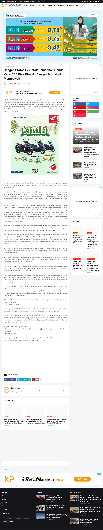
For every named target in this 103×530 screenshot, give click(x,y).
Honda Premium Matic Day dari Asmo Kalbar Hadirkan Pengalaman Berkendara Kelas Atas (35, 422)
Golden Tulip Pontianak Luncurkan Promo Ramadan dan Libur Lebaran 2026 (79, 265)
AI (3, 518)
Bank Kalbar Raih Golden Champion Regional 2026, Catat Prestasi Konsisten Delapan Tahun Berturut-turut (90, 498)
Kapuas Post (15, 388)
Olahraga (70, 5)
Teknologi (4, 509)
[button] (95, 6)
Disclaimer (39, 1)
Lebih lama (64, 469)
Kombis (41, 5)
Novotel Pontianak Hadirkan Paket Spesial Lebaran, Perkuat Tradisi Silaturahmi (78, 239)
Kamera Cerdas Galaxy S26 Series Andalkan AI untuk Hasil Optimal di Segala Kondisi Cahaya (56, 515)
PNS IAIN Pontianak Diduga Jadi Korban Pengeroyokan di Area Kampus (90, 176)
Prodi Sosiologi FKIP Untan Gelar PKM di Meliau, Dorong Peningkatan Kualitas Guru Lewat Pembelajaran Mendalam (91, 152)
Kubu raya (19, 518)
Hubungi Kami (19, 1)
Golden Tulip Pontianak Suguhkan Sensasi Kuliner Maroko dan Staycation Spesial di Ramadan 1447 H (93, 266)
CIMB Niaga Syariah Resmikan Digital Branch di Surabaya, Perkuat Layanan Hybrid (55, 497)
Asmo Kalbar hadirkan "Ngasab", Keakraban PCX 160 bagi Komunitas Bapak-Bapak (13, 421)
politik (11, 521)
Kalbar (32, 5)
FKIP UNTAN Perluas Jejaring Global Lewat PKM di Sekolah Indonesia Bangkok (91, 165)
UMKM (5, 521)
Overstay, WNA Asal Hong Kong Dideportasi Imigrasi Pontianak (55, 506)
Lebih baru (6, 469)
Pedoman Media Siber (29, 1)
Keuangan (10, 518)
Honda (12, 66)
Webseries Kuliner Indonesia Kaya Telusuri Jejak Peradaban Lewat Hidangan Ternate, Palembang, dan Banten (92, 241)
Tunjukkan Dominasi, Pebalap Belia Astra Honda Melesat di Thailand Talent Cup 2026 (56, 421)
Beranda (6, 66)
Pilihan (50, 5)
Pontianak (27, 518)
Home (3, 1)
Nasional (61, 5)
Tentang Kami (10, 1)
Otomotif (79, 5)
